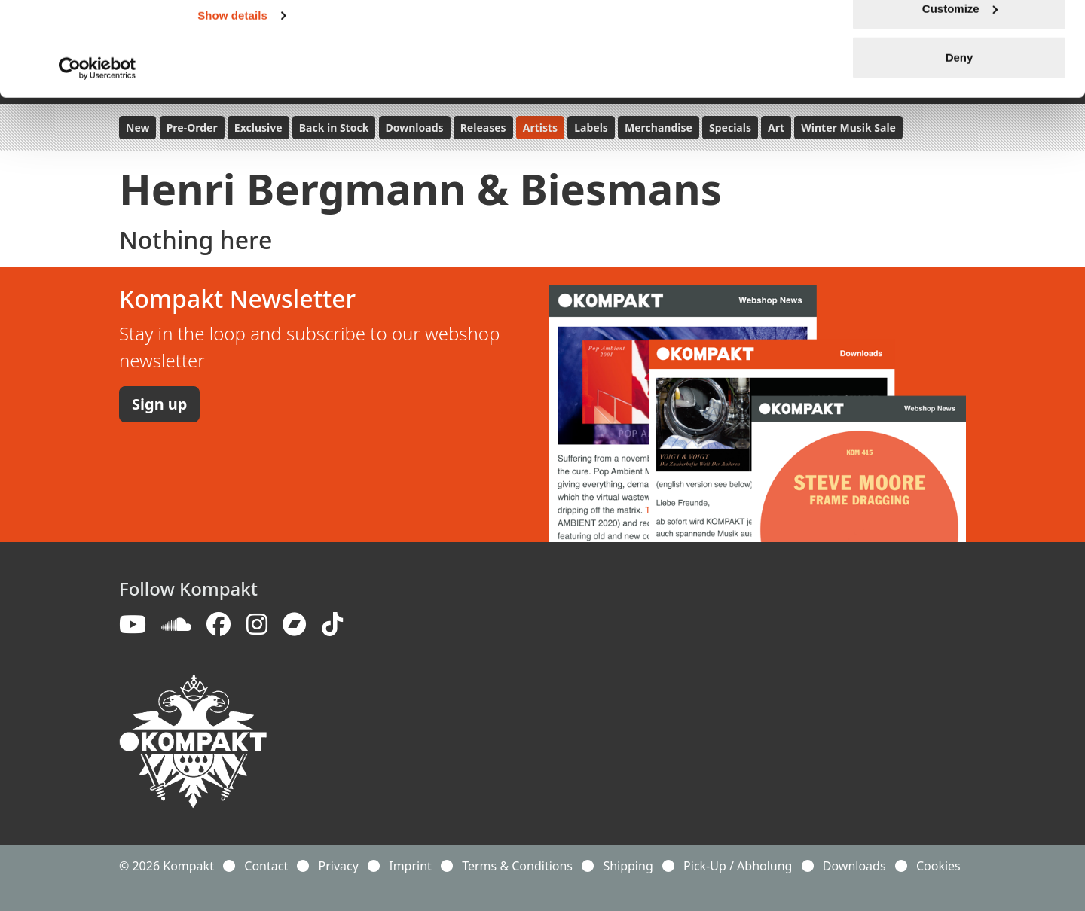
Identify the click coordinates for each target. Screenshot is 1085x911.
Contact (266, 866)
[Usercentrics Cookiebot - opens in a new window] (98, 149)
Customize (960, 89)
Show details (232, 96)
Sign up (159, 404)
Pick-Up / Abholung (737, 866)
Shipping (628, 866)
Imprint (410, 866)
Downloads (854, 866)
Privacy (339, 866)
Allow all (960, 39)
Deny (959, 138)
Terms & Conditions (517, 866)
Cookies (938, 866)
